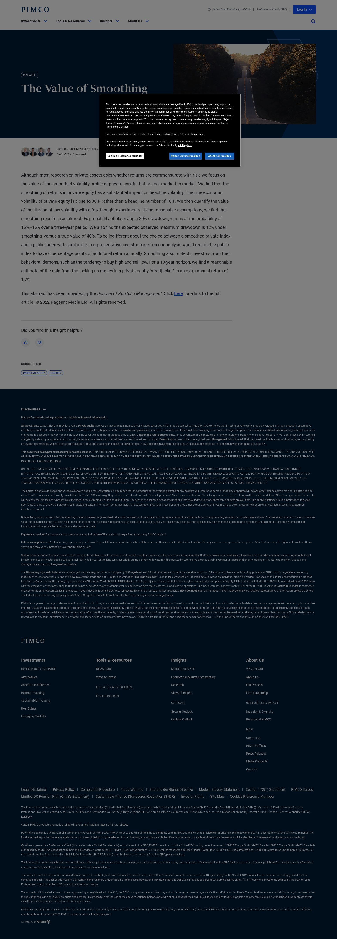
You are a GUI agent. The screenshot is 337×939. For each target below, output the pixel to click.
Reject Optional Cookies (185, 155)
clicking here (197, 134)
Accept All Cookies (219, 155)
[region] (170, 130)
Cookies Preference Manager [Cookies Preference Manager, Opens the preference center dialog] (125, 155)
